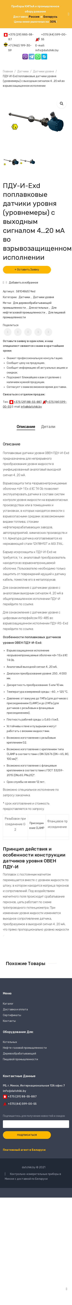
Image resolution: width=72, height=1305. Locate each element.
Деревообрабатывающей (19, 1053)
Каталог (8, 1003)
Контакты (9, 1021)
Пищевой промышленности (20, 1059)
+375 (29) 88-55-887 (27, 402)
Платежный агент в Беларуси (24, 1150)
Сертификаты (12, 1015)
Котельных (10, 1042)
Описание (26, 426)
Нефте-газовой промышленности (25, 1047)
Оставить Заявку (28, 269)
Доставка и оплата (15, 1009)
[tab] (26, 426)
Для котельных (38, 307)
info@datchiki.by (31, 406)
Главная (8, 71)
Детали (48, 426)
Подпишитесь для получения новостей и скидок (36, 1120)
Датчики (23, 71)
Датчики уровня (43, 71)
